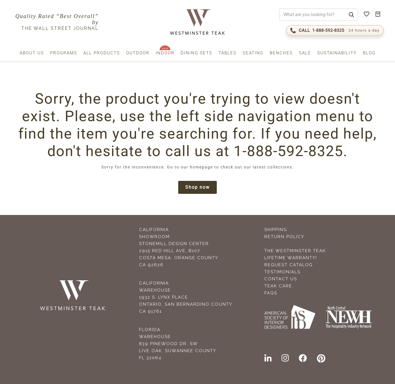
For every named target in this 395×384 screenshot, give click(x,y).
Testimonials (282, 271)
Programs (63, 53)
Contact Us (280, 278)
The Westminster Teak (295, 250)
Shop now (197, 187)
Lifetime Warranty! (290, 257)
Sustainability (337, 53)
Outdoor (137, 53)
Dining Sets (196, 53)
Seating (253, 53)
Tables (227, 53)
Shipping (275, 229)
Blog (369, 53)
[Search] (351, 14)
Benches (281, 53)
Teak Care (278, 285)
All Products (101, 53)
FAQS (270, 293)
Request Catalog (288, 264)
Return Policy (284, 236)
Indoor (165, 53)
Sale (305, 53)
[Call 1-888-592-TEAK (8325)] (335, 30)
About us (32, 53)
